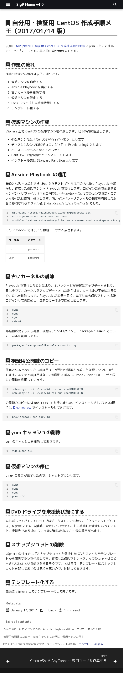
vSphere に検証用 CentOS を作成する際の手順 (52, 46)
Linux (52, 610)
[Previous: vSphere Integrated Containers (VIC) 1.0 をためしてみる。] (8, 659)
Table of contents (18, 621)
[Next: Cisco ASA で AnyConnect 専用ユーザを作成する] (73, 659)
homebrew (23, 407)
